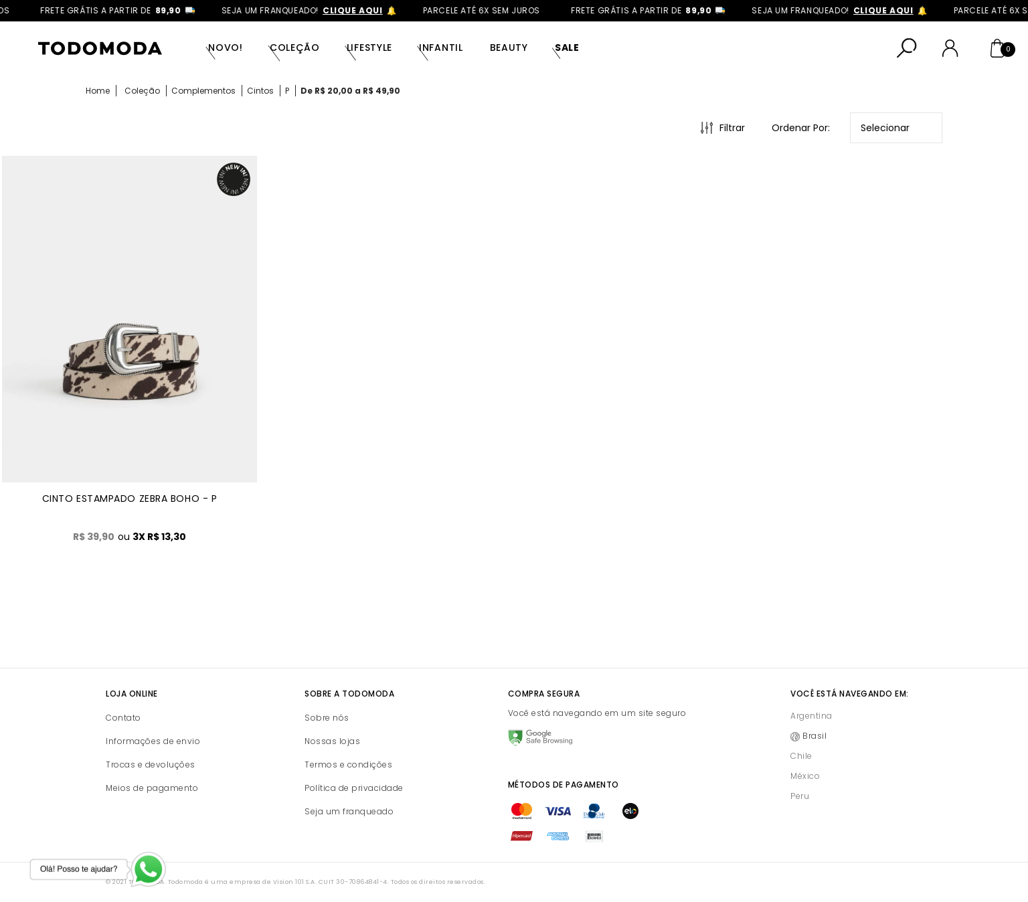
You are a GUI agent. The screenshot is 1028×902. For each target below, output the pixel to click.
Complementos (203, 90)
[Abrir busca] (907, 48)
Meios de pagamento (152, 788)
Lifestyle (369, 47)
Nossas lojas (332, 741)
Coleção (295, 47)
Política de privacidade (354, 788)
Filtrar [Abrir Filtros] (732, 127)
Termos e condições (348, 764)
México (805, 776)
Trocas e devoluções (150, 764)
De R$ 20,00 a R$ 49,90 (350, 90)
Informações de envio (153, 741)
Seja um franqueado (349, 811)
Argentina (811, 715)
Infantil (441, 47)
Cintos (260, 90)
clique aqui (365, 10)
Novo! (225, 47)
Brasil (814, 735)
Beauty (509, 47)
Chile (801, 755)
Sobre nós (327, 717)
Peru (799, 796)
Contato (123, 717)
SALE (567, 47)
